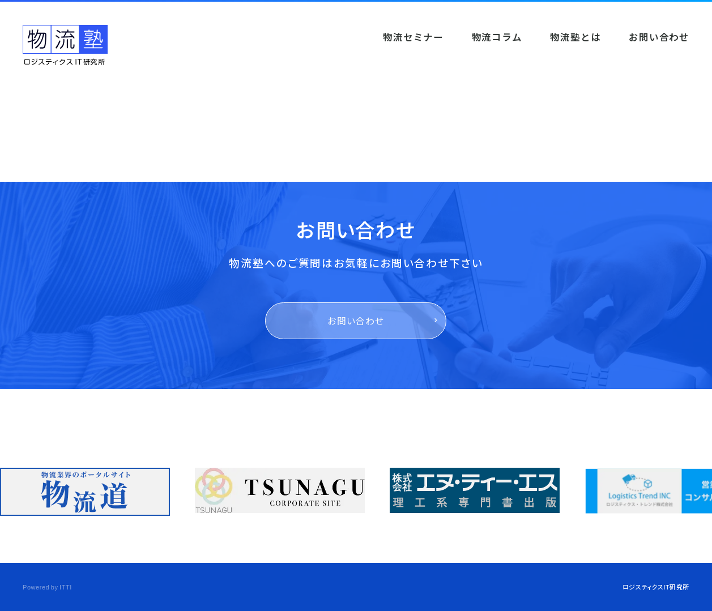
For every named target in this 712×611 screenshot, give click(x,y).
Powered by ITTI (47, 586)
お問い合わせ (356, 320)
